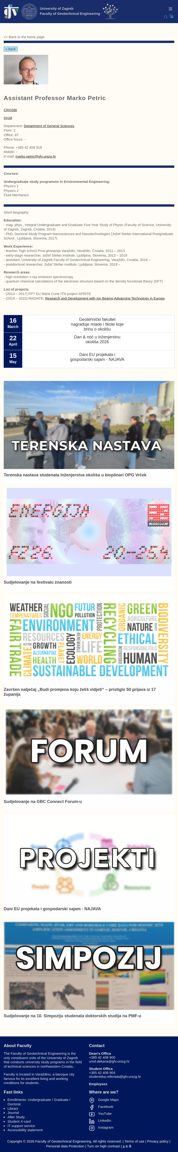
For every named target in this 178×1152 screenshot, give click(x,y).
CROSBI (10, 110)
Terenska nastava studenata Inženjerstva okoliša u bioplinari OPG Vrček (75, 475)
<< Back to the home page (24, 37)
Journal (13, 1113)
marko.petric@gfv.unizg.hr (36, 156)
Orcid (8, 118)
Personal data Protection (65, 1146)
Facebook (105, 1107)
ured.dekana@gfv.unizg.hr (109, 1061)
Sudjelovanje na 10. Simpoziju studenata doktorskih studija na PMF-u (72, 1016)
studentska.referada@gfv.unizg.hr (115, 1076)
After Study (16, 1117)
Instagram (106, 1127)
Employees (98, 1084)
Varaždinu (43, 1074)
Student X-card (19, 1121)
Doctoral (14, 1104)
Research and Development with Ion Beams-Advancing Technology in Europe (105, 298)
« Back (11, 49)
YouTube (105, 1114)
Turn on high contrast (103, 1146)
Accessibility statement (25, 1130)
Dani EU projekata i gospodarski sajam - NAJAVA (52, 909)
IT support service (21, 1126)
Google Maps (108, 1100)
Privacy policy (157, 1141)
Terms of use (134, 1141)
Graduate (61, 1100)
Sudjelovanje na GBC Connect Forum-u (43, 801)
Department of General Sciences (49, 126)
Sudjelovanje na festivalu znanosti (38, 582)
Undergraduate (39, 1100)
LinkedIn (104, 1120)
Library (13, 1108)
